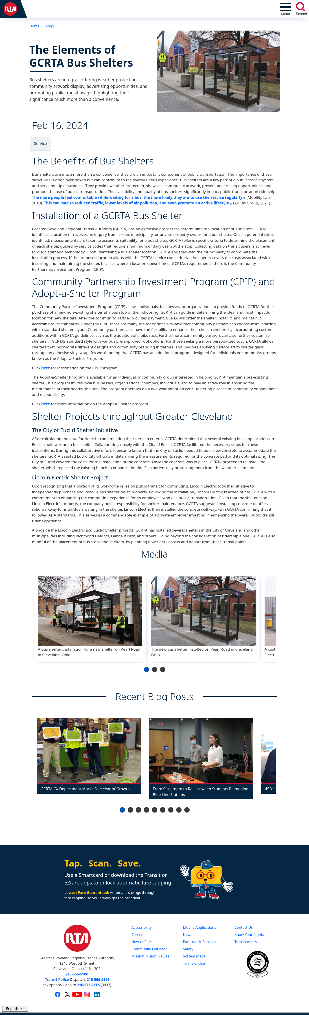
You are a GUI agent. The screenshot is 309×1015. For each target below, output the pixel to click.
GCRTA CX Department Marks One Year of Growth (85, 788)
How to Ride (141, 941)
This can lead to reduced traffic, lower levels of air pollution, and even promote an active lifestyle (138, 203)
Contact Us (243, 927)
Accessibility (141, 927)
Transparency (245, 941)
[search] (300, 6)
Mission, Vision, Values (150, 956)
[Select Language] (15, 1009)
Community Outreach (149, 948)
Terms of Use (194, 963)
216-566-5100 (76, 974)
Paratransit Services (199, 941)
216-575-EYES (88, 984)
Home (34, 26)
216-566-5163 (98, 979)
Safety (188, 948)
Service (40, 143)
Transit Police (57, 979)
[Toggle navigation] (285, 9)
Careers (138, 934)
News (187, 934)
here (45, 367)
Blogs (49, 26)
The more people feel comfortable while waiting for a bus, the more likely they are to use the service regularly (139, 197)
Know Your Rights (249, 934)
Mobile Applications (199, 927)
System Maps (194, 956)
